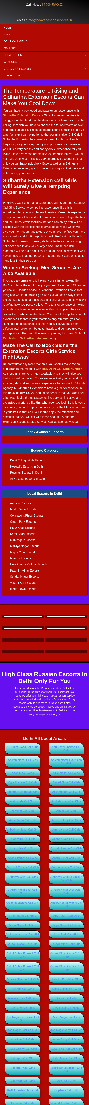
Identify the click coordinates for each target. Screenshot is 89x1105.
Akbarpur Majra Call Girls (22, 791)
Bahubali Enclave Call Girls (66, 1103)
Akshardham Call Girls (66, 791)
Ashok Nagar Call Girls (22, 943)
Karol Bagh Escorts (22, 533)
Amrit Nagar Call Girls (66, 829)
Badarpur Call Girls (23, 1067)
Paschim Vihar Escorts (25, 570)
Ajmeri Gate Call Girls (66, 782)
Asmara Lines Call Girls (22, 998)
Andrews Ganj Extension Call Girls (66, 878)
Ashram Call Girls (23, 988)
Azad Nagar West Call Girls (66, 1030)
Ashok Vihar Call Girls (66, 943)
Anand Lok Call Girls (23, 848)
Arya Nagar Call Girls (66, 925)
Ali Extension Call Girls (66, 801)
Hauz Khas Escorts (22, 527)
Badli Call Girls (66, 1080)
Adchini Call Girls (23, 772)
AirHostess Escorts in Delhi (28, 478)
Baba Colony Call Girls (22, 1048)
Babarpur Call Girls (23, 1058)
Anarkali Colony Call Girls (22, 867)
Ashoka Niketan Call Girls (22, 979)
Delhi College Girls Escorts (27, 460)
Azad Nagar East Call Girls (22, 1030)
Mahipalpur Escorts (22, 540)
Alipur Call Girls (66, 810)
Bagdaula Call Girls (66, 1090)
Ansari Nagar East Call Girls (22, 891)
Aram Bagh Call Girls (22, 915)
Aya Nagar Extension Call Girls (22, 1018)
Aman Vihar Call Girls (22, 820)
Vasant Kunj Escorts (23, 582)
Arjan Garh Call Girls (66, 915)
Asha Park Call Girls (66, 934)
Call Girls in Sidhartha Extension (25, 338)
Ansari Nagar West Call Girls (66, 891)
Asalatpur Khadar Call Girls (22, 934)
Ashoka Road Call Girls (66, 979)
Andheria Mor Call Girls (66, 867)
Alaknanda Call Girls (23, 801)
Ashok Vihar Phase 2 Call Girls (66, 954)
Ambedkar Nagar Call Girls (23, 829)
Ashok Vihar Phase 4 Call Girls (66, 967)
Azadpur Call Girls (22, 1039)
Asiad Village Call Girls (66, 988)
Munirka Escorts (20, 558)
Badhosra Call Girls (23, 1080)
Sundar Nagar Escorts (24, 576)
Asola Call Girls (66, 998)
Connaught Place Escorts (26, 515)
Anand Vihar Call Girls (66, 857)
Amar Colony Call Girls (66, 820)
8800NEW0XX (52, 4)
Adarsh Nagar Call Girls (23, 759)
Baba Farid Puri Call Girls (66, 1048)
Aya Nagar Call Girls (66, 1007)
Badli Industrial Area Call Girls (22, 1091)
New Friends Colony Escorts (28, 564)
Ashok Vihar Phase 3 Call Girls (23, 967)
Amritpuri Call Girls (22, 839)
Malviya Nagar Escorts (24, 546)
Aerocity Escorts (20, 503)
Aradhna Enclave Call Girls (23, 902)
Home (7, 27)
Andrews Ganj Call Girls (22, 876)
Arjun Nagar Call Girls (23, 925)
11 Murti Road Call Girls (22, 747)
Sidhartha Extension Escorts (23, 115)
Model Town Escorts (23, 509)
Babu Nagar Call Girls (66, 1058)
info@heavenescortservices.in (50, 20)
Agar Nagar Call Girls (66, 772)
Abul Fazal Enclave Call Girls (66, 748)
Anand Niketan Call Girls (66, 848)
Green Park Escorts (23, 521)
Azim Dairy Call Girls (66, 1039)
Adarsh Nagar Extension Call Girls (66, 761)
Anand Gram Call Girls (66, 839)
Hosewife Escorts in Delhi (26, 466)
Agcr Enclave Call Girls (22, 782)
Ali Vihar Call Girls (22, 810)
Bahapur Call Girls (22, 1103)
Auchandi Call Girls (23, 1007)
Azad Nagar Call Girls (66, 1017)
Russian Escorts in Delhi (26, 472)
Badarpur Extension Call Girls (66, 1069)
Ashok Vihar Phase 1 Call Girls (23, 954)
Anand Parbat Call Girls (23, 857)
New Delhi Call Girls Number (62, 368)
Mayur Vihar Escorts (23, 552)
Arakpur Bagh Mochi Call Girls (66, 904)
